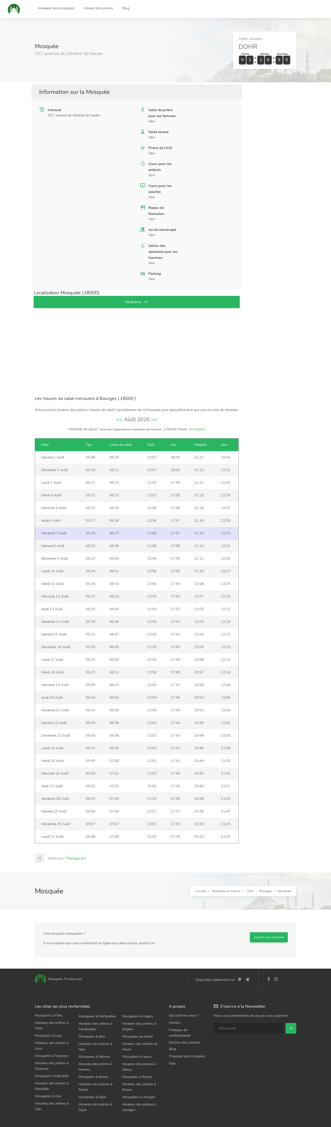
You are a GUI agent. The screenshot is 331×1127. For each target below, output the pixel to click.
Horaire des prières (98, 8)
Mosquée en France (226, 891)
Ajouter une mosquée (269, 937)
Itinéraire (136, 302)
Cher (250, 891)
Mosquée (284, 891)
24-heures (197, 429)
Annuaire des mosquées (56, 8)
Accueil (200, 891)
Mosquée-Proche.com (58, 979)
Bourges (265, 891)
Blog (125, 8)
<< (120, 419)
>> (154, 419)
